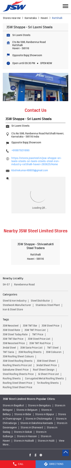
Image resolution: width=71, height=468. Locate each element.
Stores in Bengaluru (39, 405)
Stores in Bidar (22, 414)
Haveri (44, 18)
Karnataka (31, 18)
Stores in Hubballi (24, 441)
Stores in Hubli (46, 441)
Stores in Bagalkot (13, 405)
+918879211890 (20, 150)
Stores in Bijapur (44, 414)
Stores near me (12, 18)
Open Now (46, 63)
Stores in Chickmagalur (38, 419)
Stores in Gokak (23, 432)
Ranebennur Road (24, 284)
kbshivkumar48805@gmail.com (29, 170)
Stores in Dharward (32, 427)
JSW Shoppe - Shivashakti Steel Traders (36, 246)
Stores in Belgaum (26, 410)
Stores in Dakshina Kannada (36, 423)
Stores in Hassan (27, 436)
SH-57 (6, 284)
